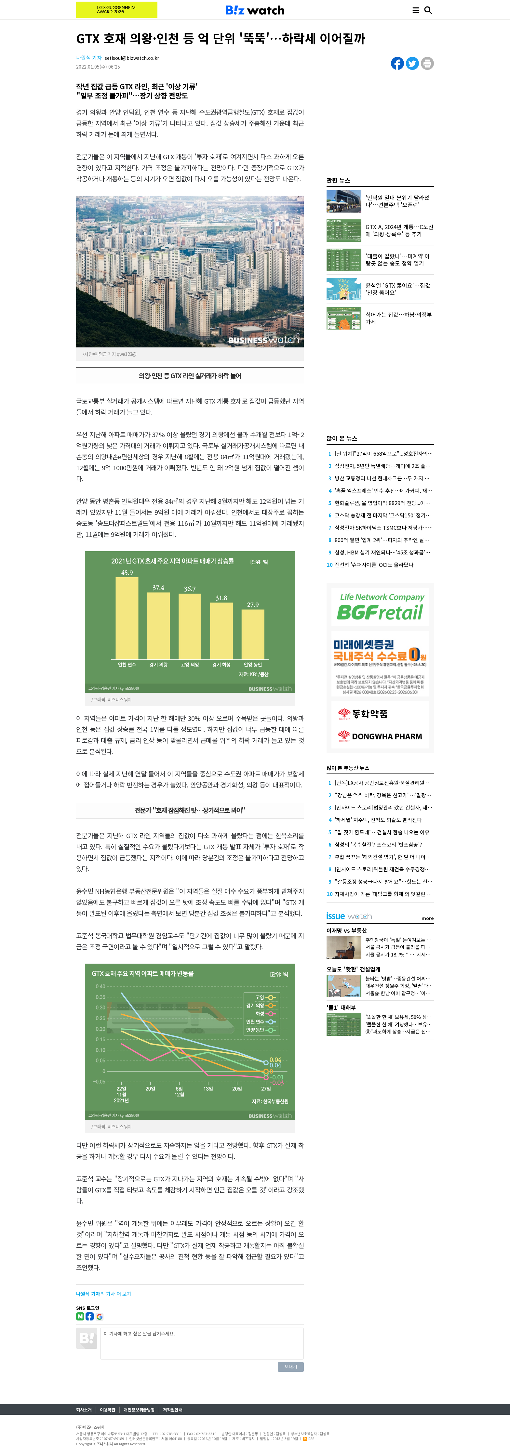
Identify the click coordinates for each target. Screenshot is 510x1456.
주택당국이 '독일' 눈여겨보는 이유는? (404, 939)
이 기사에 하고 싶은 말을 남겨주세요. (202, 1344)
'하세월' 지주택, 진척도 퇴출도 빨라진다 (378, 820)
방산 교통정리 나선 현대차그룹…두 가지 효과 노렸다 (392, 478)
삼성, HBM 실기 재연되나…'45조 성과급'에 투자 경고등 (396, 552)
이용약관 (107, 1410)
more (428, 918)
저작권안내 (172, 1410)
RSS (308, 1438)
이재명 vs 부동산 (347, 930)
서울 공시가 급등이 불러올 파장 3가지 (404, 946)
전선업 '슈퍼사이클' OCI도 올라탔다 (374, 564)
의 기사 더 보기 (103, 1293)
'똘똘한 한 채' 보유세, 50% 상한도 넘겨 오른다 (413, 1016)
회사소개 (84, 1410)
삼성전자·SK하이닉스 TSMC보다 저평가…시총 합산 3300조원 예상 (408, 527)
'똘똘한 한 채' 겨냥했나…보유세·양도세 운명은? (415, 1024)
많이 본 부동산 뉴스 (348, 768)
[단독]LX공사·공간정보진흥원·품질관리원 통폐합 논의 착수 (399, 782)
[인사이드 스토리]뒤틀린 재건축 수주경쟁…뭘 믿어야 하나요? (402, 869)
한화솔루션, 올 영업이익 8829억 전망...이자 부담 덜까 (393, 503)
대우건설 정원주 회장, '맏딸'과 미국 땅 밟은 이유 (415, 985)
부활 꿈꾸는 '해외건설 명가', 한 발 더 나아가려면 (387, 857)
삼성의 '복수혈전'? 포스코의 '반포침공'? (378, 844)
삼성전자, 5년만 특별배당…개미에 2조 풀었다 (385, 466)
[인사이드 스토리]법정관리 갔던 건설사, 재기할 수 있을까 (397, 807)
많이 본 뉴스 (342, 438)
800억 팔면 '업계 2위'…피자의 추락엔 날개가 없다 (390, 540)
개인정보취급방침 (139, 1410)
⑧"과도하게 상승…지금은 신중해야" (404, 1031)
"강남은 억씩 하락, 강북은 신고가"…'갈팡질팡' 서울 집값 (397, 795)
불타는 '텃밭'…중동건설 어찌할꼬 (400, 978)
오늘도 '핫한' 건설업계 (354, 969)
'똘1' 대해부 (341, 1007)
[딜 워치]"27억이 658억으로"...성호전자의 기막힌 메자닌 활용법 (405, 453)
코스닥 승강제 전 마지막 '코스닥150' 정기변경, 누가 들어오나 (402, 515)
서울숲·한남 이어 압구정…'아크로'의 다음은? (412, 993)
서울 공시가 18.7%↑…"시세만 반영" (404, 954)
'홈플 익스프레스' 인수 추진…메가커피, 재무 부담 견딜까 (397, 490)
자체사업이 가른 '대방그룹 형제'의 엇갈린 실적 (385, 894)
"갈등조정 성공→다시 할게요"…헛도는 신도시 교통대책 (396, 881)
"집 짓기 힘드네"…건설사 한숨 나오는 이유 (382, 832)
